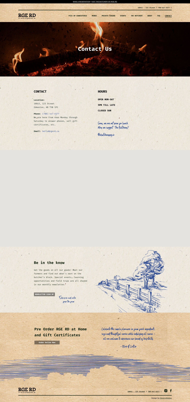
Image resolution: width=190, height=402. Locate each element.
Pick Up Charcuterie (78, 16)
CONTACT (168, 16)
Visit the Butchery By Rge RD (104, 2)
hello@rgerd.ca (50, 131)
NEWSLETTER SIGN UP (44, 294)
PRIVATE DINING (108, 16)
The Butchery (136, 16)
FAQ (158, 16)
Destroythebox (166, 398)
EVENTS (123, 16)
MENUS (94, 16)
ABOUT (149, 16)
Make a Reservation (81, 2)
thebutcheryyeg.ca (106, 135)
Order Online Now (47, 342)
